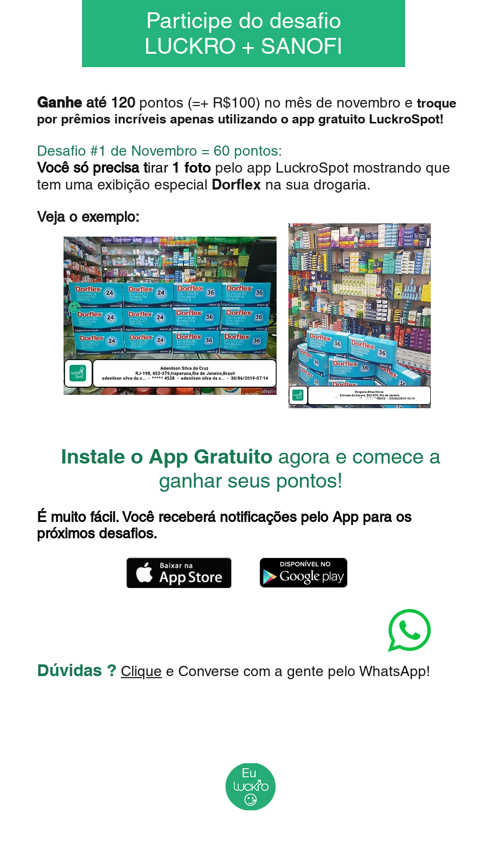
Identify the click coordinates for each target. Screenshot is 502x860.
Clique (141, 671)
